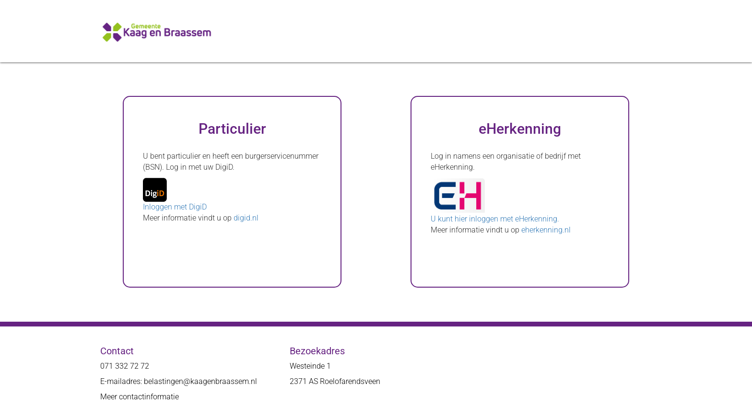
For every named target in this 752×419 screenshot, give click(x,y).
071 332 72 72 (124, 366)
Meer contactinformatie (139, 396)
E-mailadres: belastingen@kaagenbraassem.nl (178, 381)
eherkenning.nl (546, 229)
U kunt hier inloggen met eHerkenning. (495, 218)
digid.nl (246, 217)
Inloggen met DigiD (175, 206)
